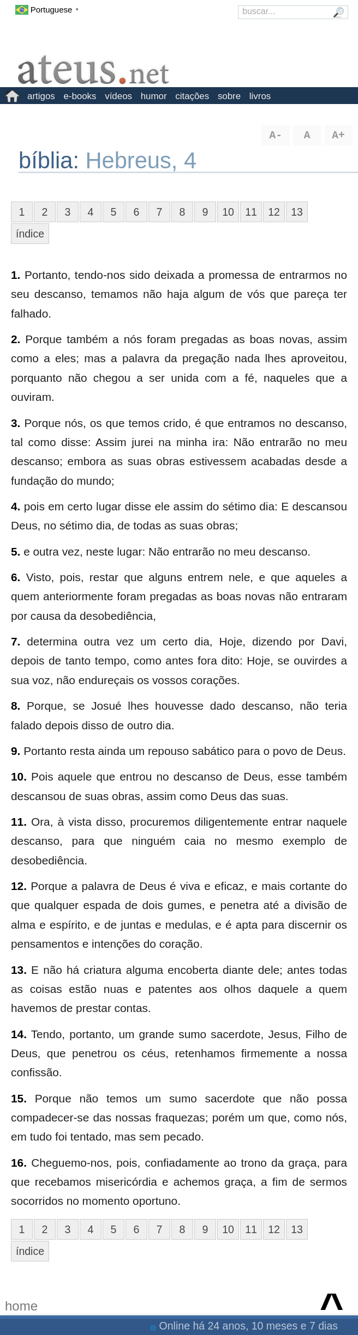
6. (15, 577)
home (21, 1306)
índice (30, 234)
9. (15, 751)
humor (154, 96)
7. (15, 641)
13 (297, 212)
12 (274, 212)
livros (260, 96)
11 (251, 212)
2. (15, 339)
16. (19, 1162)
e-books (79, 96)
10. (19, 776)
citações (192, 96)
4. (15, 506)
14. (19, 1034)
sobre (229, 96)
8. (15, 705)
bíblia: (52, 160)
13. (19, 970)
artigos (41, 96)
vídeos (118, 96)
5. (15, 551)
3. (15, 423)
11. (19, 821)
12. (19, 886)
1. (15, 275)
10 (228, 212)
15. (19, 1098)
